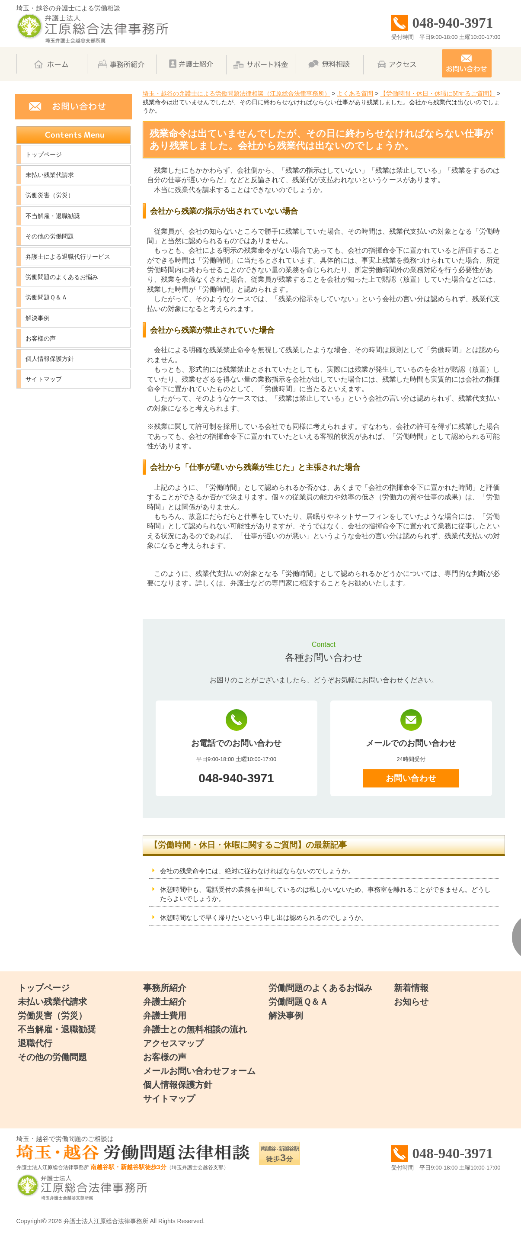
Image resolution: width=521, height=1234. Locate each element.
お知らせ (411, 1001)
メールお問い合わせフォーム (199, 1071)
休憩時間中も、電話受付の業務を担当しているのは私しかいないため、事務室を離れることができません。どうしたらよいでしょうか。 (325, 894)
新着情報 (411, 988)
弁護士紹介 (164, 1001)
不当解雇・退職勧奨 (53, 215)
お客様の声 (41, 338)
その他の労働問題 (50, 236)
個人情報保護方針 (50, 358)
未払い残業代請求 (50, 174)
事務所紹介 (164, 988)
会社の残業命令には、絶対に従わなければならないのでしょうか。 (257, 870)
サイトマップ (44, 379)
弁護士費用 (164, 1015)
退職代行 (35, 1043)
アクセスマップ (173, 1043)
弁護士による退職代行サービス (68, 256)
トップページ (44, 154)
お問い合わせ (411, 778)
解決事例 (38, 318)
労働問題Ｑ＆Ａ (46, 297)
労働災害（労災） (50, 195)
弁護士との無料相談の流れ (195, 1029)
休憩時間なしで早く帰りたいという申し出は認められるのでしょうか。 (264, 917)
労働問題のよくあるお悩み (62, 276)
